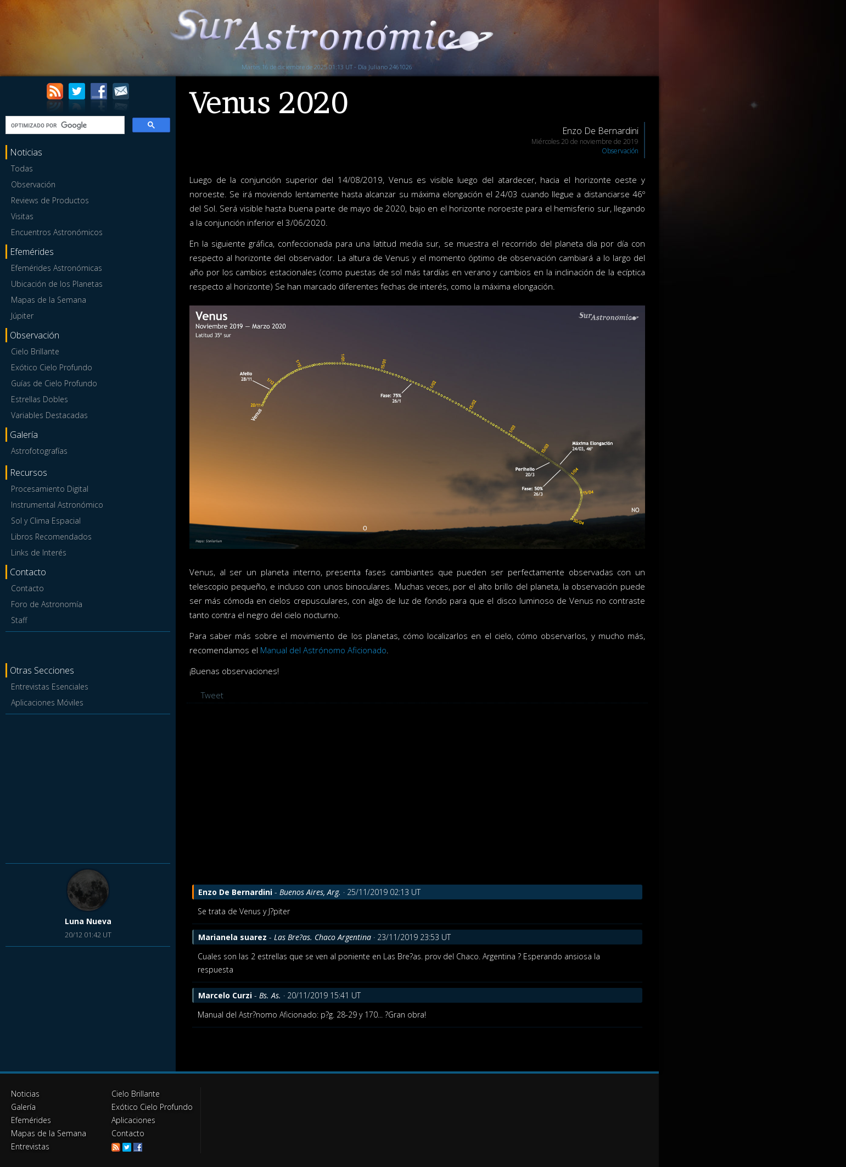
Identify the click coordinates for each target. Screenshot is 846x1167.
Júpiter (22, 315)
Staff (19, 620)
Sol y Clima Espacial (46, 520)
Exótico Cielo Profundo (51, 367)
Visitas (22, 216)
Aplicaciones (133, 1120)
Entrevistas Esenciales (49, 686)
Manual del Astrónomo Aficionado (323, 649)
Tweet (212, 695)
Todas (22, 168)
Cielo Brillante (35, 351)
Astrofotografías (39, 451)
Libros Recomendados (51, 536)
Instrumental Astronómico (57, 504)
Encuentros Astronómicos (57, 232)
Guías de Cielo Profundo (54, 383)
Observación (33, 184)
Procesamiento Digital (49, 489)
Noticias (25, 1093)
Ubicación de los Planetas (57, 284)
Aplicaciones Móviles (47, 702)
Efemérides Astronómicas (56, 268)
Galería (23, 1107)
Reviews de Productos (50, 200)
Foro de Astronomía (46, 604)
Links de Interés (38, 552)
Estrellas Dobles (39, 399)
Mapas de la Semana (48, 299)
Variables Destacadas (49, 415)
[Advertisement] (87, 786)
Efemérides (31, 1120)
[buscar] (64, 125)
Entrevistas (30, 1146)
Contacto (27, 588)
